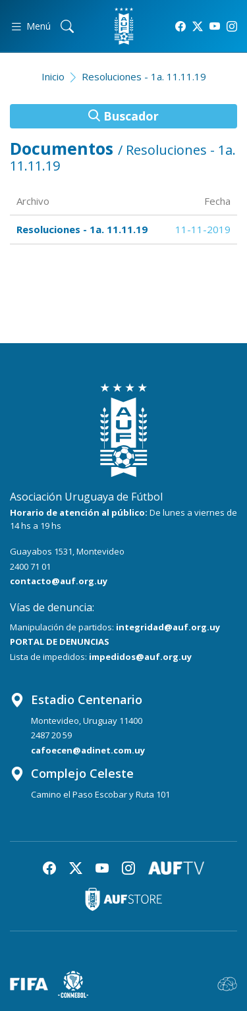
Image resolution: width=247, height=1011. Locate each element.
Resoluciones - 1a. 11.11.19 (144, 76)
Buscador (123, 116)
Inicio (53, 76)
